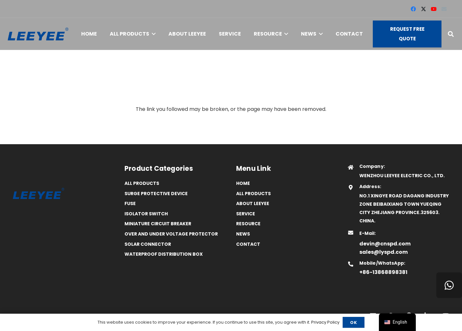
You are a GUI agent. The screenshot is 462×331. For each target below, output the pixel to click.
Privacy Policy (325, 322)
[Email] (444, 9)
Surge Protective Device (156, 193)
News (243, 234)
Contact (248, 244)
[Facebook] (413, 9)
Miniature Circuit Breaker (157, 223)
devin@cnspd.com (385, 243)
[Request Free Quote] (407, 34)
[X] (423, 9)
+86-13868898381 (383, 272)
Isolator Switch (146, 214)
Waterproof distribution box (163, 254)
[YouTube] (434, 9)
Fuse (130, 203)
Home (243, 183)
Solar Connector (147, 244)
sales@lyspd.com (383, 252)
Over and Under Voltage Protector (171, 234)
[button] (152, 34)
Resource (248, 223)
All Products (141, 183)
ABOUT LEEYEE (252, 203)
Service (245, 214)
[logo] (38, 34)
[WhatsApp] (449, 285)
